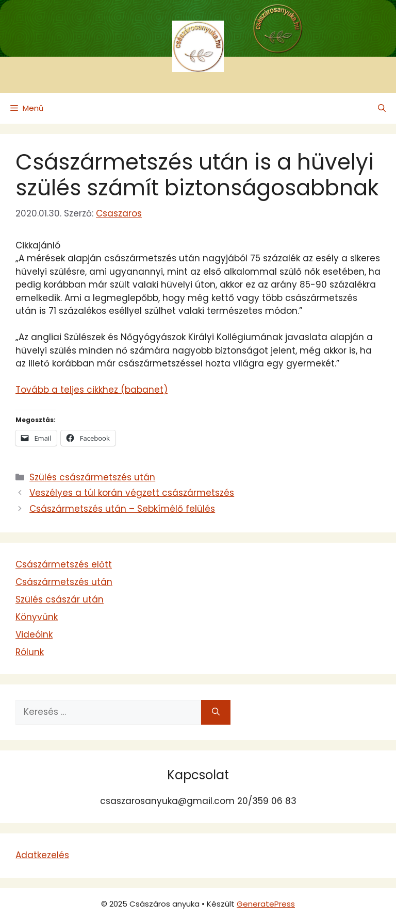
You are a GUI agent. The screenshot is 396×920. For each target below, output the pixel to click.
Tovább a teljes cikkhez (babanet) (91, 389)
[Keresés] (215, 712)
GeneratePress (266, 903)
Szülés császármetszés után (92, 477)
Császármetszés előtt (63, 564)
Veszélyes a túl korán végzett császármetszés (131, 493)
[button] (382, 108)
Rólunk (29, 652)
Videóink (34, 634)
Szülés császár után (59, 599)
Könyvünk (36, 617)
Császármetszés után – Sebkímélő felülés (122, 509)
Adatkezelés (42, 855)
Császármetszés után (63, 582)
